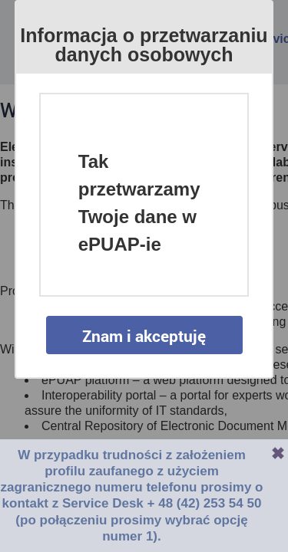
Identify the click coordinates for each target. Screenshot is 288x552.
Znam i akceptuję (144, 336)
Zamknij (278, 453)
